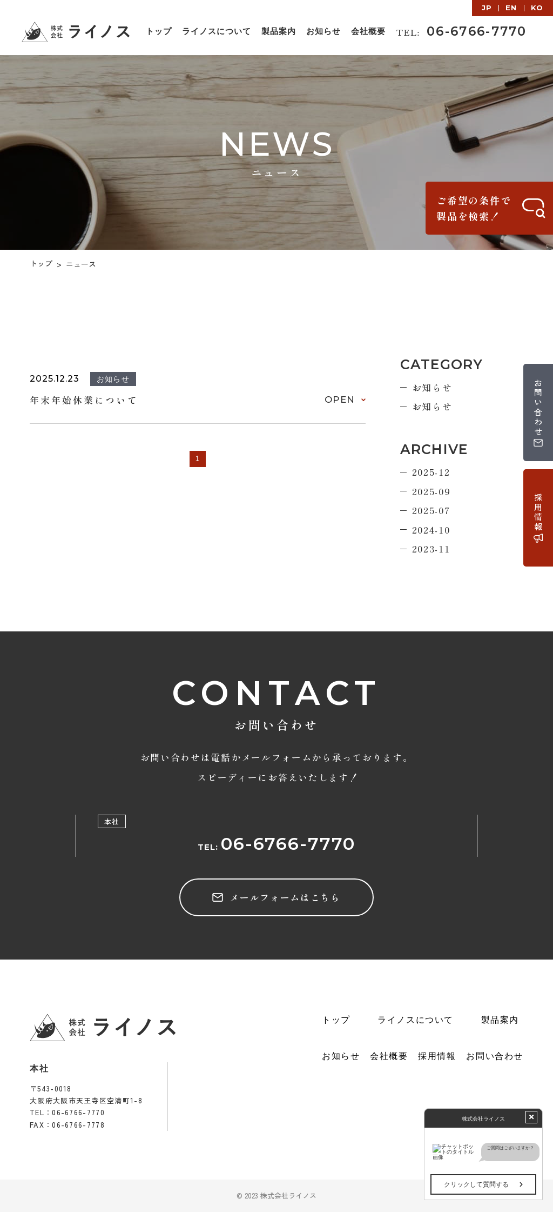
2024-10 (431, 529)
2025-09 (431, 491)
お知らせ (432, 387)
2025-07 (431, 510)
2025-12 (431, 471)
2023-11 (431, 548)
